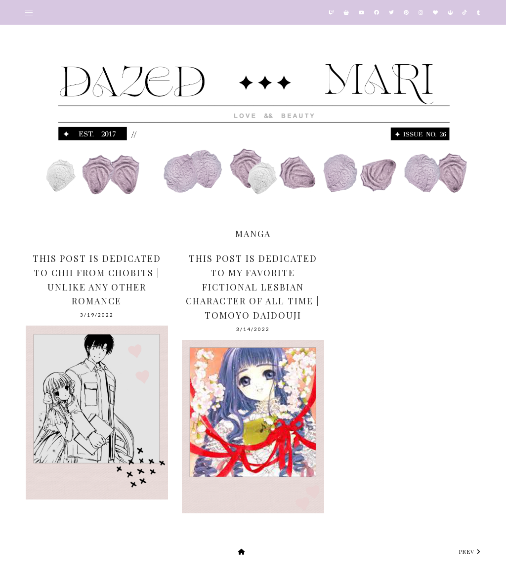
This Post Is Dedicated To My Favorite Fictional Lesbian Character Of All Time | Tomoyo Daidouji (253, 286)
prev (470, 551)
